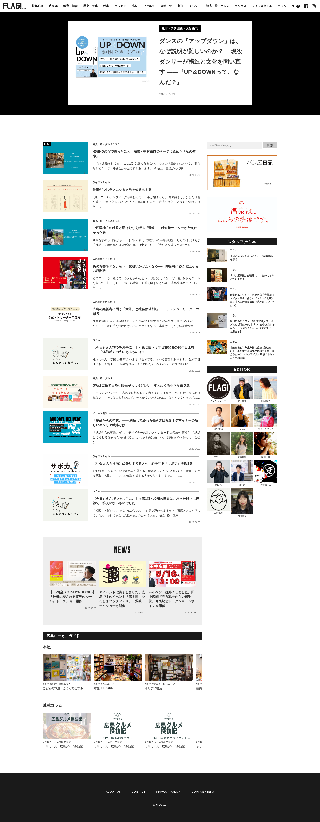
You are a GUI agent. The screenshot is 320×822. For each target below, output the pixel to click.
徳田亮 (218, 473)
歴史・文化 (90, 6)
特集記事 (37, 6)
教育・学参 (70, 6)
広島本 (53, 6)
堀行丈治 (218, 417)
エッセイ (120, 6)
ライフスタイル (262, 6)
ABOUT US (113, 791)
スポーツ (166, 6)
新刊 (180, 6)
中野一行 (218, 445)
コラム (282, 6)
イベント (194, 6)
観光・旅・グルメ (217, 6)
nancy (242, 417)
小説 (135, 6)
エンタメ (240, 6)
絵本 (106, 6)
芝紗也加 (242, 445)
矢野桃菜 (218, 501)
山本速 (242, 473)
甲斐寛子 (265, 389)
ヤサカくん (265, 473)
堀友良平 (242, 389)
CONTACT (138, 791)
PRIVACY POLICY (168, 791)
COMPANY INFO (203, 791)
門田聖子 (242, 502)
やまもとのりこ (265, 417)
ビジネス (149, 6)
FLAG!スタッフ (218, 389)
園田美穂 (265, 445)
